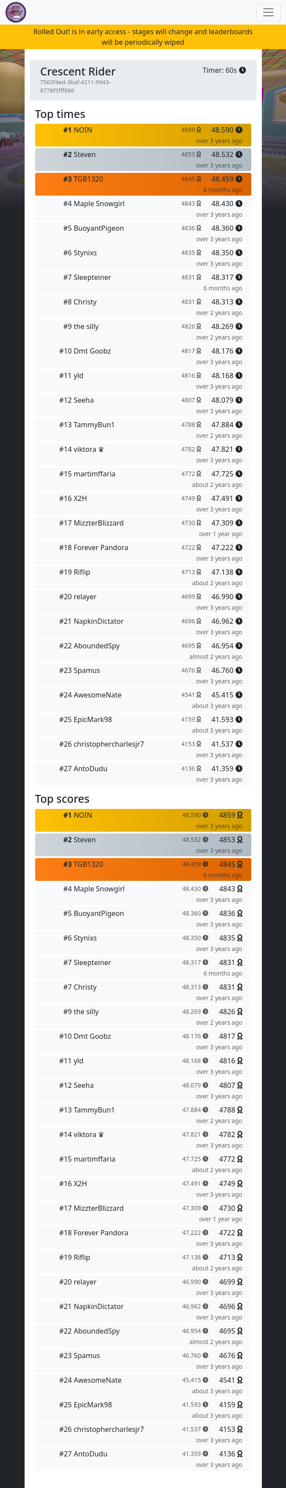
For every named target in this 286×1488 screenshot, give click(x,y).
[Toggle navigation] (268, 12)
